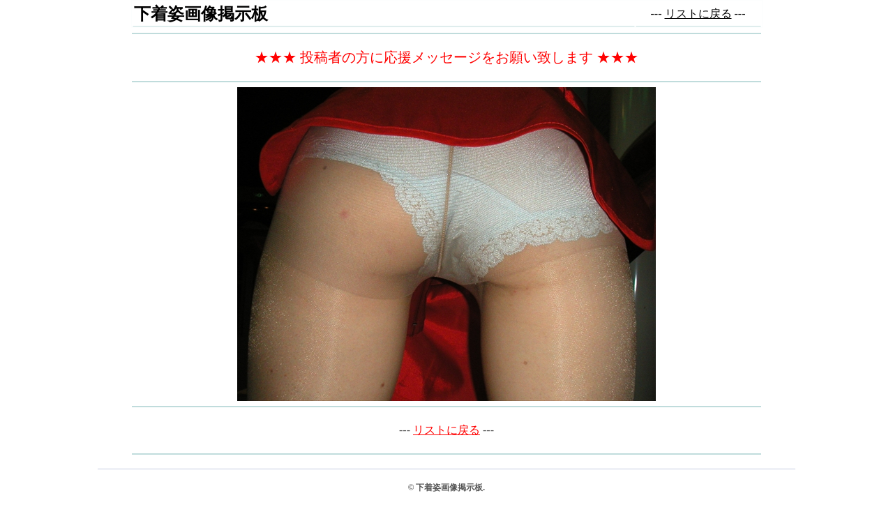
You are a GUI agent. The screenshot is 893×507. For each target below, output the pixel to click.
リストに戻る (698, 14)
